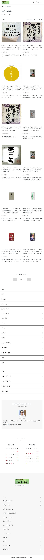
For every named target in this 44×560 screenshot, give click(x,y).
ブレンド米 (4, 304)
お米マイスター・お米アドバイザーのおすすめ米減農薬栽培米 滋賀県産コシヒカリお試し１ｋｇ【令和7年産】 (32, 169)
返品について (6, 505)
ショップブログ (7, 521)
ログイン (5, 541)
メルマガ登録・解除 (8, 525)
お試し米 (4, 333)
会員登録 (5, 537)
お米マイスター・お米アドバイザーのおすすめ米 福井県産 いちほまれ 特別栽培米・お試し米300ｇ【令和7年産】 (11, 88)
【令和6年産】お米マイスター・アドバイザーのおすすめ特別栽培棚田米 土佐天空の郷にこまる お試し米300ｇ (11, 251)
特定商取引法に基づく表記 (9, 513)
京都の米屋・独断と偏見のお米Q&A (12, 424)
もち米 (3, 328)
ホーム (3, 6)
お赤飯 (3, 337)
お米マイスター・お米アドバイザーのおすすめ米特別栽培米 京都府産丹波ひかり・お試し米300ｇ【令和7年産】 (11, 210)
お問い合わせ (6, 549)
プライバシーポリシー (8, 517)
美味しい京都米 (5, 309)
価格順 (35, 19)
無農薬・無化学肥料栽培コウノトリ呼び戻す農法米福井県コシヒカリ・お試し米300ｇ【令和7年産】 (32, 210)
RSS (4, 529)
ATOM (7, 529)
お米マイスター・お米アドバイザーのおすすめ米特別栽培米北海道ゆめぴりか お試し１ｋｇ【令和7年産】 (11, 128)
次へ (29, 279)
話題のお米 (4, 318)
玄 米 (3, 323)
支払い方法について (8, 509)
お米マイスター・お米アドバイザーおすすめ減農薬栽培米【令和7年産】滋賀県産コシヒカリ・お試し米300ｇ (32, 88)
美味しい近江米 (5, 313)
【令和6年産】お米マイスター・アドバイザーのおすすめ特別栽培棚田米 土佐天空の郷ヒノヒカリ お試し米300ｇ (32, 251)
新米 (3, 294)
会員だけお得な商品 (6, 381)
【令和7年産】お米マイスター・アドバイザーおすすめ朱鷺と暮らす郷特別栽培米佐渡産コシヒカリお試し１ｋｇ (32, 128)
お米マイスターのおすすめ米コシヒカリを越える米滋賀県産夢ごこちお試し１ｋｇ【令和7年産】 (11, 169)
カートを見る (6, 545)
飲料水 (3, 363)
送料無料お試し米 (6, 386)
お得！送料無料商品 (6, 376)
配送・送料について (8, 501)
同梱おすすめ (5, 391)
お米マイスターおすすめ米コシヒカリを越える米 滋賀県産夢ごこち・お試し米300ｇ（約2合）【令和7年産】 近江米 (11, 47)
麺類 (3, 358)
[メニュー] (41, 2)
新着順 (40, 19)
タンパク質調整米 (6, 342)
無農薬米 (4, 299)
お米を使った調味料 (6, 352)
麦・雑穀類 (4, 347)
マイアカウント (7, 533)
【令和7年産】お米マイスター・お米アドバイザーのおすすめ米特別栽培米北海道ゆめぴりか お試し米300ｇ (32, 47)
